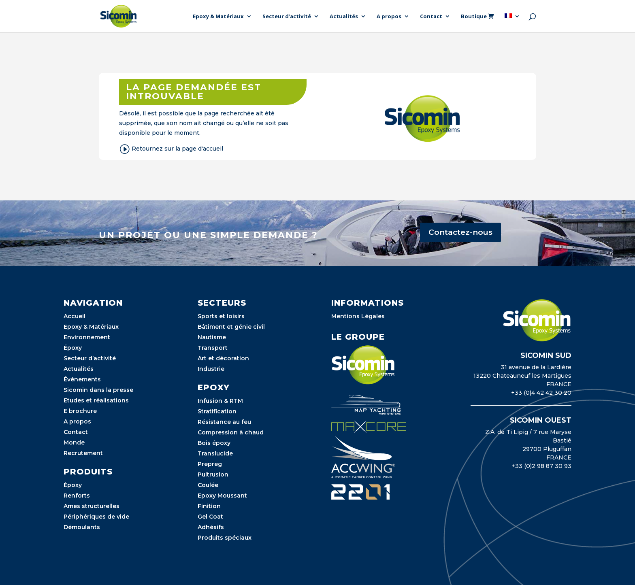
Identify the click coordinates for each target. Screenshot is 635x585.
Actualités (344, 16)
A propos (389, 16)
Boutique (477, 16)
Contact (431, 16)
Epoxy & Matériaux (218, 16)
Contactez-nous (460, 232)
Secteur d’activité (286, 16)
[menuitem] (512, 22)
